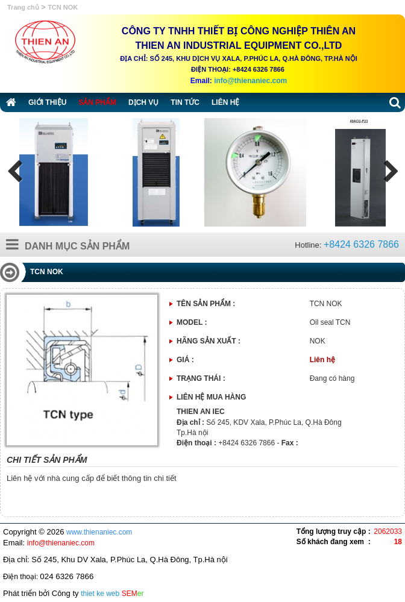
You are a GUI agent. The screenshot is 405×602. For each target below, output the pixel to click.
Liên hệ (225, 102)
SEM (133, 593)
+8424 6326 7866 (361, 244)
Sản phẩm (97, 102)
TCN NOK (63, 7)
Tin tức (185, 102)
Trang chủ (24, 7)
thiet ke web (100, 593)
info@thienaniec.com (250, 81)
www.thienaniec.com (99, 532)
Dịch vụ (143, 102)
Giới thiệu (47, 102)
